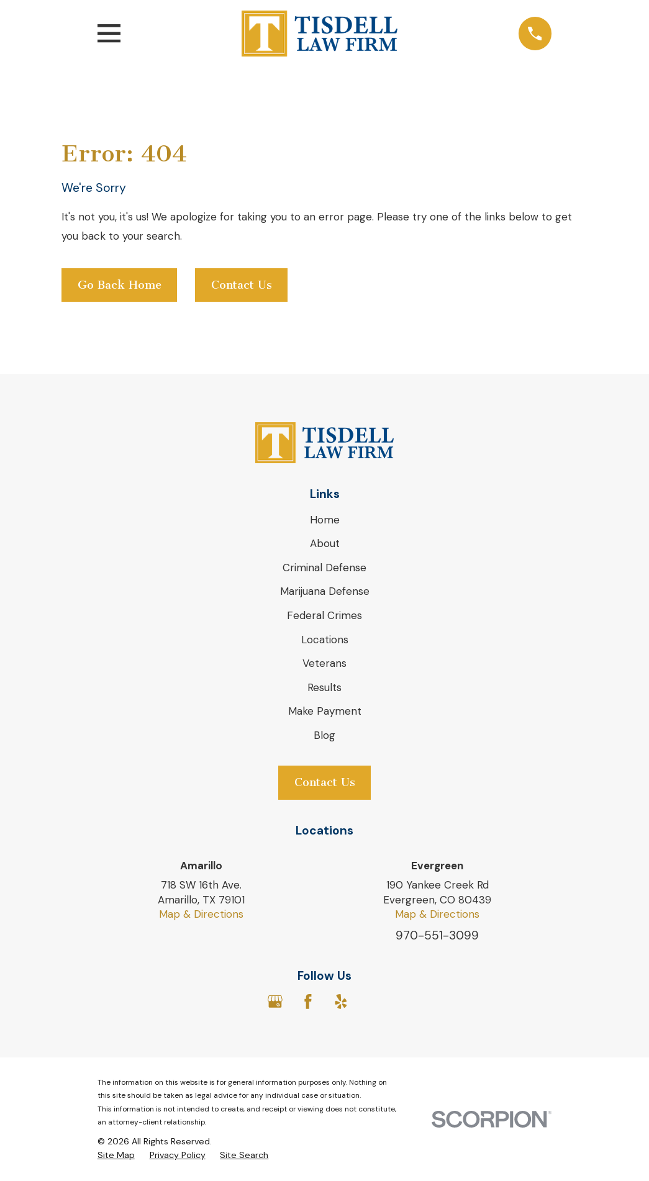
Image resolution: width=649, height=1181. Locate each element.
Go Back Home (119, 285)
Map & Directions (201, 914)
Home (325, 520)
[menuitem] (116, 1155)
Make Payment (324, 711)
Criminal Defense (324, 567)
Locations (324, 639)
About (325, 543)
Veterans (324, 663)
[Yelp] (341, 1001)
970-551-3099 (437, 935)
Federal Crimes (324, 615)
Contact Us (241, 285)
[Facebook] (308, 1001)
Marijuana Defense (325, 591)
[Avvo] (373, 1001)
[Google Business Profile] (275, 1001)
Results (324, 687)
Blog (324, 735)
